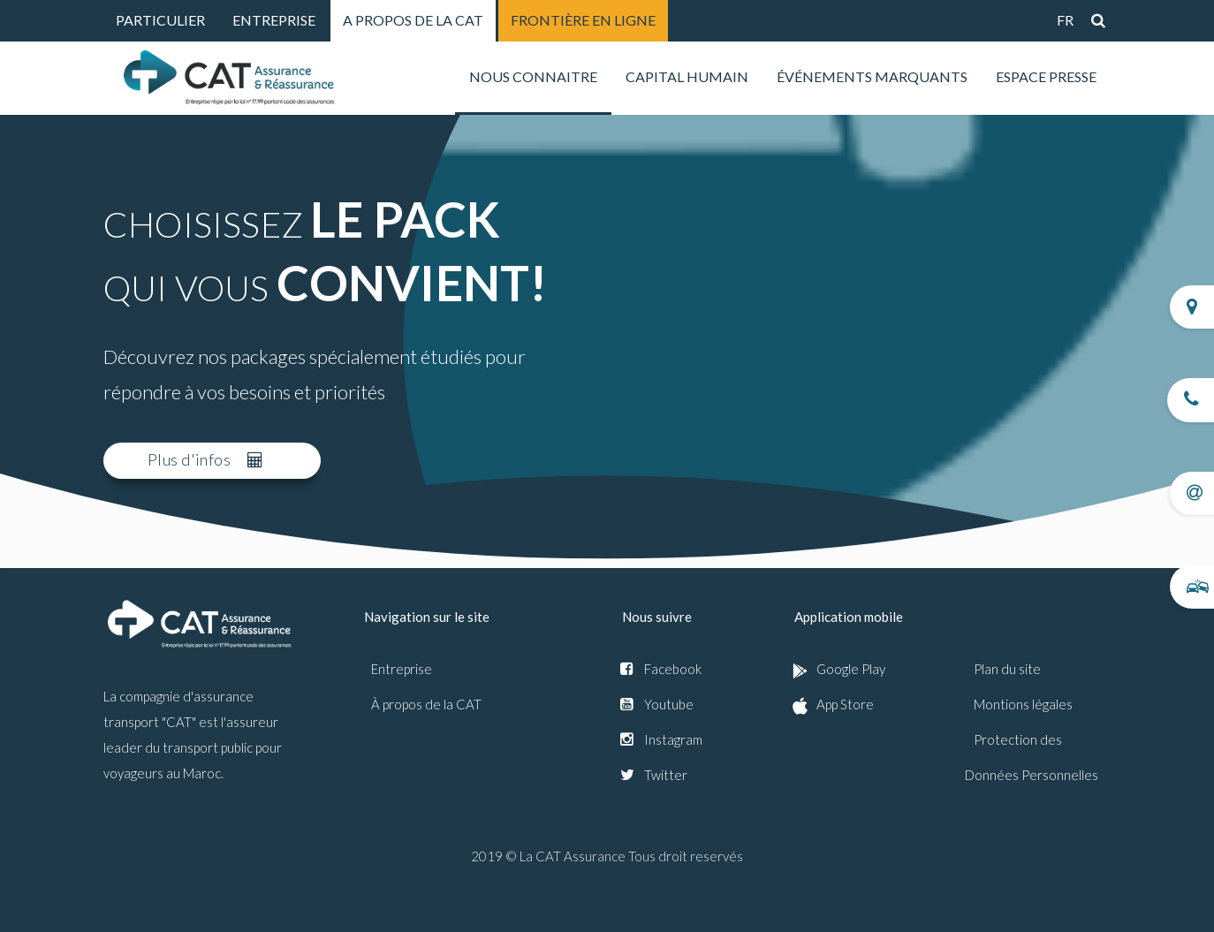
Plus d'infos (205, 459)
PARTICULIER (160, 19)
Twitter (665, 775)
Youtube (669, 704)
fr (1065, 19)
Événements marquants (872, 76)
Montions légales (1023, 704)
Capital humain (687, 76)
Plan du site (1007, 669)
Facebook (673, 669)
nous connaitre (533, 76)
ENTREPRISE (273, 19)
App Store (845, 704)
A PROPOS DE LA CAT (413, 19)
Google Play (850, 669)
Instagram (673, 739)
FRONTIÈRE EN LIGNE (583, 19)
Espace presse (1046, 76)
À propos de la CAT (426, 704)
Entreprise (401, 669)
